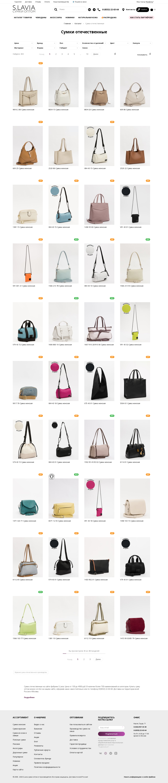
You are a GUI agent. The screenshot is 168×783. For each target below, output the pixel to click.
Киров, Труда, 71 (140, 723)
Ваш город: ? (145, 2)
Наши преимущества (61, 2)
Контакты (128, 9)
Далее (95, 54)
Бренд (40, 43)
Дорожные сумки (20, 752)
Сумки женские (19, 724)
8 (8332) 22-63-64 (110, 9)
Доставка (28, 2)
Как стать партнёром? (141, 17)
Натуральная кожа (88, 17)
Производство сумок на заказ (80, 730)
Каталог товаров (23, 17)
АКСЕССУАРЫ (56, 17)
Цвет (112, 43)
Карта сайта (18, 769)
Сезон (85, 48)
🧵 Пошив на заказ (79, 2)
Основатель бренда (42, 758)
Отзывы (38, 2)
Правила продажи (41, 763)
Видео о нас (39, 724)
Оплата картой (76, 752)
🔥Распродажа (108, 17)
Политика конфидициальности (47, 767)
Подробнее (29, 697)
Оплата (47, 2)
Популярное (18, 757)
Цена (16, 43)
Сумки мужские (19, 729)
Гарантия (18, 2)
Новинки (70, 17)
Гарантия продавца (78, 744)
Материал (18, 48)
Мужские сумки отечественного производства (31, 672)
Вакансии (38, 729)
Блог (36, 741)
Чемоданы (41, 17)
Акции (15, 765)
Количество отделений (92, 43)
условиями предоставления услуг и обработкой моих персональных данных (110, 741)
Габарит (63, 48)
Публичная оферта (42, 750)
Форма (40, 48)
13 (87, 54)
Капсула (136, 43)
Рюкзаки (16, 744)
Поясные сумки (19, 740)
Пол (61, 43)
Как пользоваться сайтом (81, 724)
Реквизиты (38, 746)
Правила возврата (77, 735)
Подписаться (111, 734)
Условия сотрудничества (80, 748)
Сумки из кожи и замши (20, 734)
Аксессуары (18, 748)
